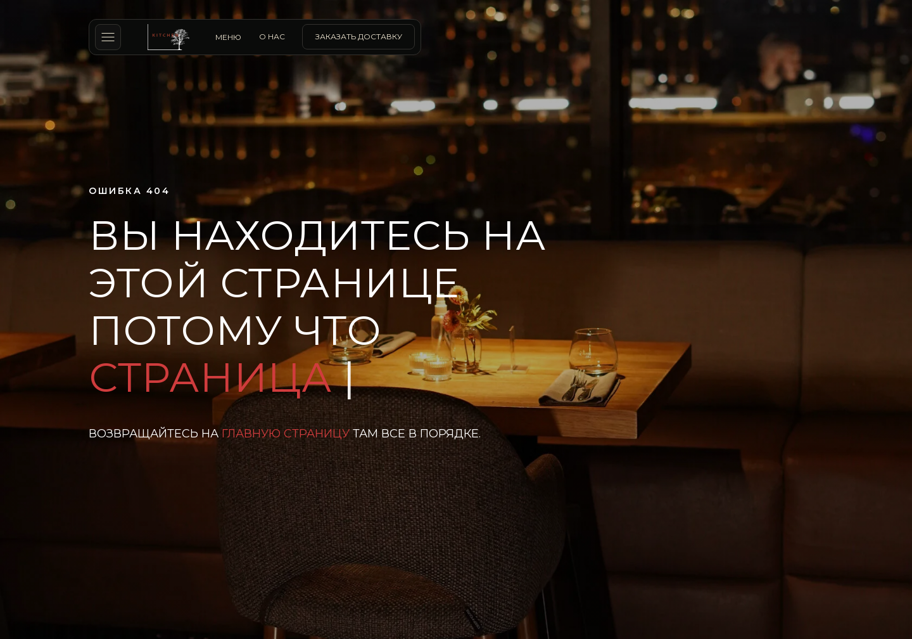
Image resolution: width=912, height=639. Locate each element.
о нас (272, 36)
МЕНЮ (228, 37)
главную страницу (286, 434)
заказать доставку (358, 36)
